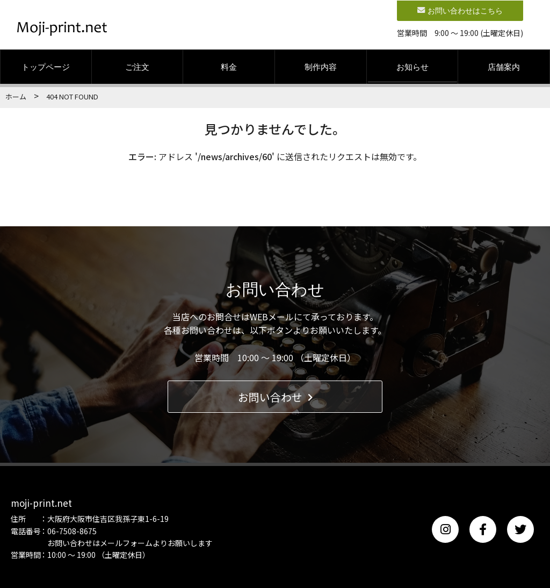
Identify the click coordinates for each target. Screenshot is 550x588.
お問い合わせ (275, 396)
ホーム (15, 96)
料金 (229, 66)
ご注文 (137, 66)
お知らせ (412, 66)
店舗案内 (504, 66)
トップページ (45, 66)
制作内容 (321, 66)
